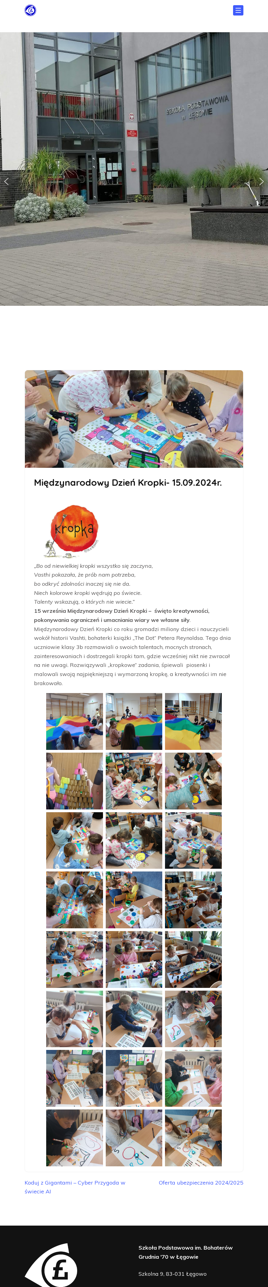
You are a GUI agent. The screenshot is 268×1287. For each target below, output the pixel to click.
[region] (134, 182)
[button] (6, 181)
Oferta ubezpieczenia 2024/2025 (201, 1182)
